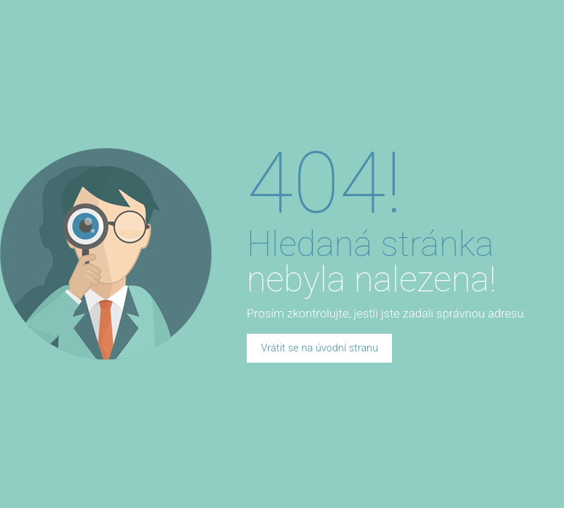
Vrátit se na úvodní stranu (319, 347)
